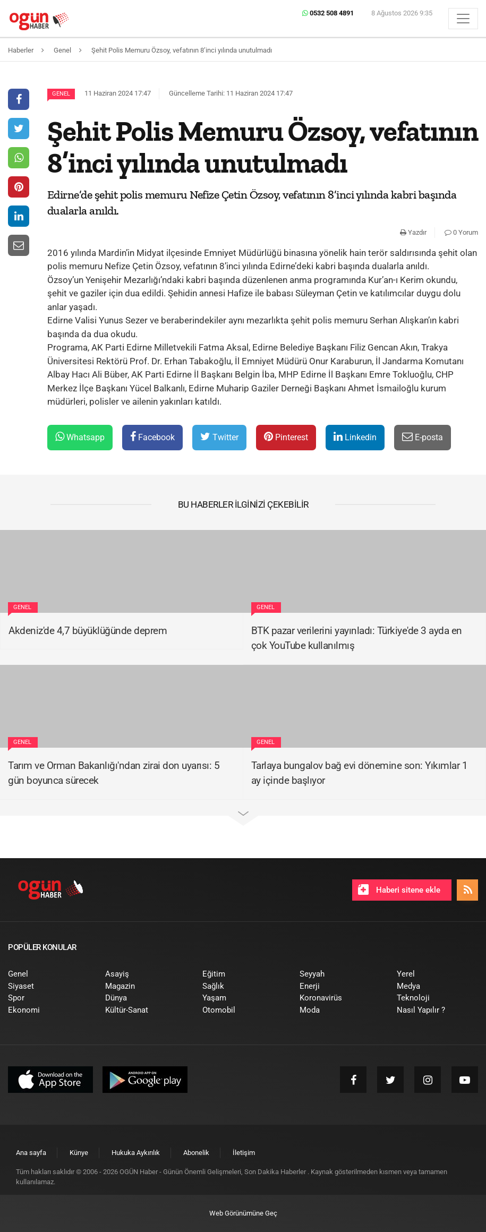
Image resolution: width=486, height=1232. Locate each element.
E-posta (422, 436)
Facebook (152, 436)
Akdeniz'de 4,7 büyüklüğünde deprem (87, 630)
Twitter (219, 436)
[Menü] (463, 18)
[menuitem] (48, 974)
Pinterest (286, 436)
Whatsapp (80, 436)
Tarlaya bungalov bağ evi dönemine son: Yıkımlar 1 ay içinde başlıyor (359, 773)
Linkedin (355, 436)
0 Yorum (461, 232)
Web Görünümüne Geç (243, 1213)
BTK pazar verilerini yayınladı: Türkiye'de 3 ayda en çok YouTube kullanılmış (356, 638)
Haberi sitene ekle (399, 889)
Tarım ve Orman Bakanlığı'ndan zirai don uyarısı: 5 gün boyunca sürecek (113, 773)
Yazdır (413, 232)
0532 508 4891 (328, 13)
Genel (61, 93)
